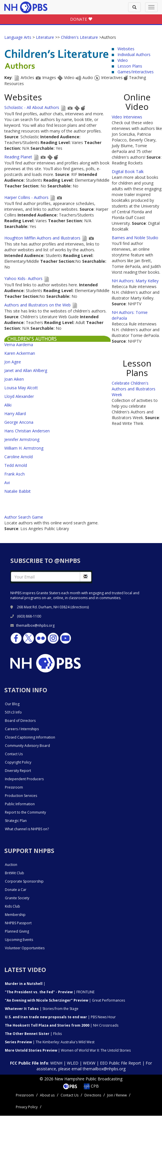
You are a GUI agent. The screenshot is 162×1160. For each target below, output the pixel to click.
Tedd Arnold (15, 465)
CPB (91, 1086)
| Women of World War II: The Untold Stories (68, 1050)
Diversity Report (18, 770)
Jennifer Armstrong (21, 439)
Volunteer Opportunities (25, 948)
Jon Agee (12, 362)
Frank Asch (14, 474)
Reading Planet (18, 157)
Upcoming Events (19, 939)
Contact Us (14, 753)
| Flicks (33, 1033)
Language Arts (17, 37)
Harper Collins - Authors (27, 197)
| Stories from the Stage (41, 1008)
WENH (56, 1063)
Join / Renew (117, 1095)
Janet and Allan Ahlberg (25, 370)
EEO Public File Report (120, 1063)
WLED (72, 1063)
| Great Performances (65, 1000)
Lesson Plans (129, 66)
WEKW (89, 1063)
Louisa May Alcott (21, 387)
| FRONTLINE (50, 992)
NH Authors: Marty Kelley (135, 280)
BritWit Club (14, 873)
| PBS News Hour (60, 1017)
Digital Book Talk (128, 171)
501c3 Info (13, 712)
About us (47, 1095)
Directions (92, 1095)
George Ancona (18, 422)
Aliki (7, 405)
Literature (45, 37)
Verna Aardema (18, 344)
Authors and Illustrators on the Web (38, 305)
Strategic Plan (16, 820)
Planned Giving (17, 931)
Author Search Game (23, 517)
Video (122, 60)
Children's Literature (79, 37)
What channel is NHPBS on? (27, 829)
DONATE (81, 19)
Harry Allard (15, 413)
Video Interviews (127, 117)
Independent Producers (24, 778)
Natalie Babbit (17, 491)
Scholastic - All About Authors (31, 107)
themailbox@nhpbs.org (32, 625)
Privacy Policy (27, 1107)
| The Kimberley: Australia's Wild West (50, 1042)
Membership (15, 914)
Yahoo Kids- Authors (24, 278)
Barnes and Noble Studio (135, 237)
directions (80, 607)
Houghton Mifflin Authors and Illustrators (42, 238)
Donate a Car (15, 889)
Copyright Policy (18, 762)
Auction (11, 864)
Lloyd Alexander (19, 396)
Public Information (20, 804)
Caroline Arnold (18, 456)
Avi (7, 482)
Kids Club (12, 906)
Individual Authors (134, 54)
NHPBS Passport (18, 923)
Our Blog (12, 703)
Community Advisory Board (27, 745)
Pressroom (14, 787)
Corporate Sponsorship (24, 881)
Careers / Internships (22, 728)
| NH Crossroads (61, 1025)
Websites (125, 48)
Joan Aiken (14, 379)
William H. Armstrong (23, 448)
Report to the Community (25, 812)
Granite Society (17, 898)
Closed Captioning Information (30, 737)
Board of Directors (20, 720)
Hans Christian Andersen (27, 431)
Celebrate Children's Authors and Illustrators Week (133, 388)
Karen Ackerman (19, 353)
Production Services (21, 795)
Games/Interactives (135, 71)
